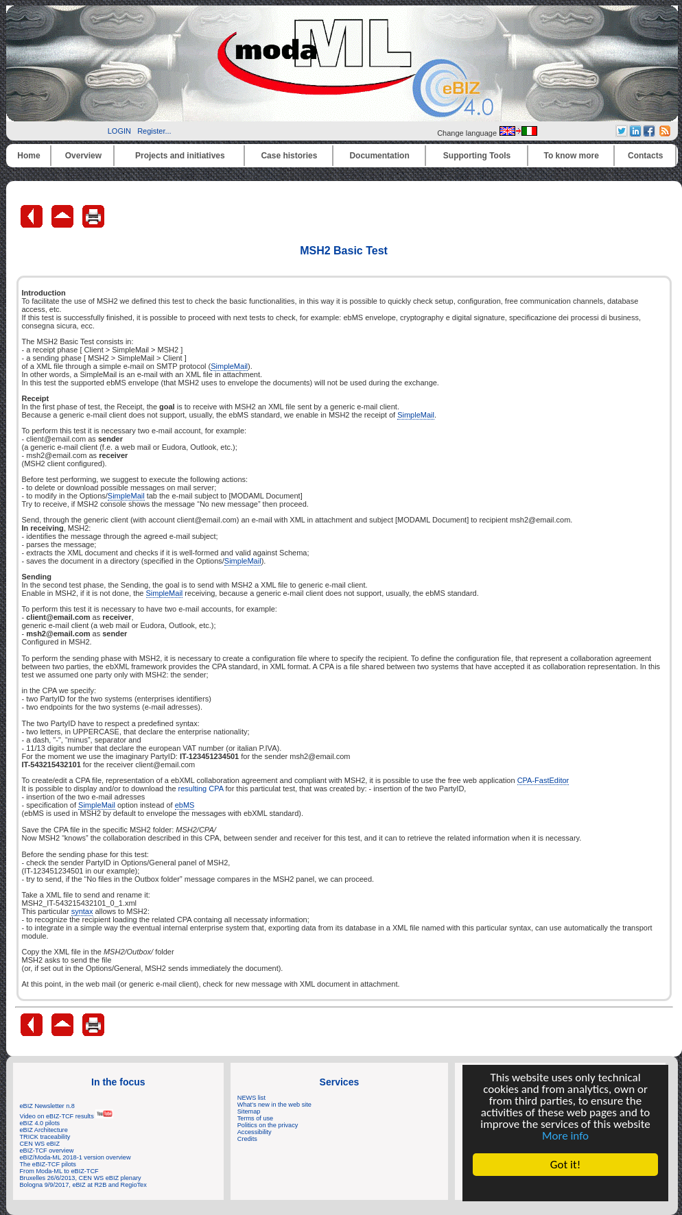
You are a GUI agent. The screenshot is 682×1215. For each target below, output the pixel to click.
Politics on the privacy (267, 1125)
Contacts (645, 155)
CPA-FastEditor (543, 780)
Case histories (289, 155)
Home (28, 155)
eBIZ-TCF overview (47, 1150)
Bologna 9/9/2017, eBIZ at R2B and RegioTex (83, 1184)
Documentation (379, 155)
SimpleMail (229, 366)
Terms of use (255, 1118)
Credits (247, 1138)
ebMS (185, 805)
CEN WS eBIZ (40, 1143)
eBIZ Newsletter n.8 (47, 1106)
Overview (83, 155)
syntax (82, 911)
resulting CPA (201, 788)
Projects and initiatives (180, 155)
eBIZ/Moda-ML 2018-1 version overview (75, 1157)
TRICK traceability (45, 1136)
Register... (154, 131)
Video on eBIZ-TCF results (67, 1116)
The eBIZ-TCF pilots (48, 1164)
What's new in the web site (274, 1104)
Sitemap (249, 1111)
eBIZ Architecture (44, 1130)
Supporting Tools (476, 155)
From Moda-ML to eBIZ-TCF (59, 1171)
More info (565, 1136)
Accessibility (254, 1132)
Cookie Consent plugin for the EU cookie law (565, 1188)
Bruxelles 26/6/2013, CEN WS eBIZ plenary (80, 1178)
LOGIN (119, 131)
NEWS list (251, 1097)
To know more (571, 155)
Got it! (565, 1164)
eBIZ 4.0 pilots (40, 1123)
